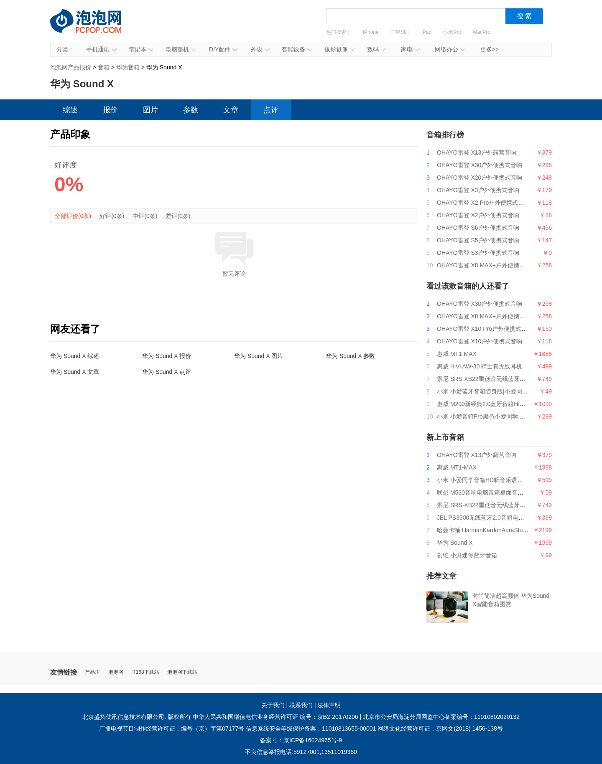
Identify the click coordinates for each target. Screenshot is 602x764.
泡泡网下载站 (182, 672)
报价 (110, 110)
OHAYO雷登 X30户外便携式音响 (479, 165)
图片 (150, 110)
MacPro (481, 32)
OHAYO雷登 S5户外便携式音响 (478, 240)
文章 (230, 110)
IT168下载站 (145, 672)
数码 (376, 49)
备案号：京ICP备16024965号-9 (301, 740)
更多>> (489, 49)
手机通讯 (101, 49)
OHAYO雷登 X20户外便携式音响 (479, 177)
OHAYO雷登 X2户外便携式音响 (478, 215)
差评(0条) (178, 216)
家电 (410, 49)
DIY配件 (223, 49)
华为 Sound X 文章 (74, 371)
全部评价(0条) (73, 216)
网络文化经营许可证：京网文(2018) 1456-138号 (440, 728)
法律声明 (329, 705)
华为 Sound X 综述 (74, 356)
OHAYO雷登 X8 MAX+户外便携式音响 (487, 265)
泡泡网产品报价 (94, 27)
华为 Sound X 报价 (166, 356)
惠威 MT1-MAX (457, 353)
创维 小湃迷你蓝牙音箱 (467, 555)
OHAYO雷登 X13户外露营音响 (476, 152)
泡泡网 (115, 672)
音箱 (104, 67)
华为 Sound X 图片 (258, 356)
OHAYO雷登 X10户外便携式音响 (479, 341)
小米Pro (452, 32)
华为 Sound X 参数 (350, 356)
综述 (70, 110)
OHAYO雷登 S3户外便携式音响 (478, 252)
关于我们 (273, 705)
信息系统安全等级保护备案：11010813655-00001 (311, 728)
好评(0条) (111, 216)
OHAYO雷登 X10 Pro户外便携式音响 (485, 328)
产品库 (92, 672)
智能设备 (297, 49)
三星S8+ (400, 32)
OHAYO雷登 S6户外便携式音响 (478, 227)
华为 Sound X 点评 (166, 371)
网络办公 (450, 49)
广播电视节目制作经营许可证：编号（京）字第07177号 (171, 728)
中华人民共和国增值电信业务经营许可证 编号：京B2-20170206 (275, 716)
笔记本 (141, 49)
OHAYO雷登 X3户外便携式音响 (478, 190)
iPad (426, 32)
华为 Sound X (455, 542)
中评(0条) (145, 216)
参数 (190, 110)
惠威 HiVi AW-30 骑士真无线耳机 (479, 366)
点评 (270, 110)
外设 (260, 49)
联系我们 (301, 705)
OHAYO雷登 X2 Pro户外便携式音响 (483, 202)
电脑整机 (181, 49)
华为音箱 (128, 67)
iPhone (370, 32)
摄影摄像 (339, 49)
